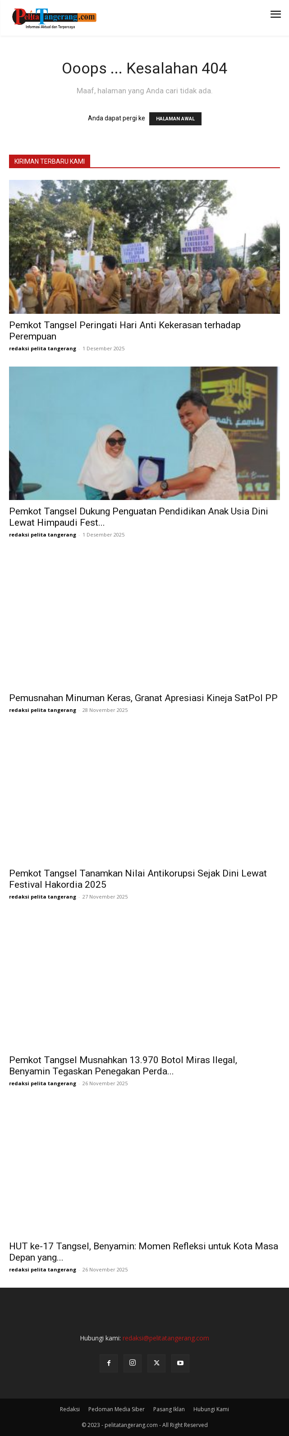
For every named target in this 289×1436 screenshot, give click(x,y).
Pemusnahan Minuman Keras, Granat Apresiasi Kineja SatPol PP (143, 698)
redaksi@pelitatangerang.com (166, 1338)
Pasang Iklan (169, 1409)
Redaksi (70, 1409)
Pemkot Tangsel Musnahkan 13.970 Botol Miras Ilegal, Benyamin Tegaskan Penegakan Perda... (123, 1066)
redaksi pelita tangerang (42, 348)
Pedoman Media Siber (116, 1409)
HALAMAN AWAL (175, 119)
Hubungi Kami (211, 1409)
